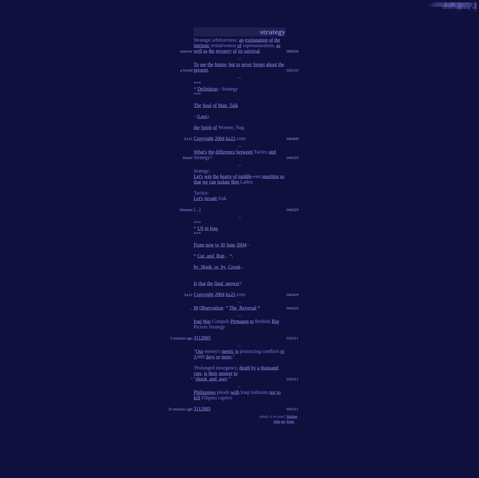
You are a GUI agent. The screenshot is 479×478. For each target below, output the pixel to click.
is (237, 351)
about (271, 64)
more (226, 356)
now (210, 244)
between (244, 151)
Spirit (206, 127)
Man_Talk (228, 105)
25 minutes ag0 (180, 409)
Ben (235, 181)
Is (195, 283)
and (272, 151)
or (218, 356)
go (283, 421)
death (245, 367)
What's (200, 151)
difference (225, 151)
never (246, 64)
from (290, 421)
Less (202, 116)
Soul (207, 105)
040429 (292, 157)
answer (225, 373)
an (241, 40)
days (210, 356)
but (232, 64)
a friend (186, 70)
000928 (292, 51)
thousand (269, 367)
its (240, 51)
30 (222, 244)
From (199, 244)
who (276, 421)
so (282, 176)
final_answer (227, 283)
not (272, 392)
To (196, 64)
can (212, 181)
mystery (224, 51)
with (235, 392)
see (203, 64)
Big (275, 321)
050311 (292, 338)
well (198, 51)
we (205, 181)
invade (210, 198)
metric (227, 351)
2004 (220, 138)
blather (292, 416)
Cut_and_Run (211, 255)
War (206, 321)
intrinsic (202, 45)
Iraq (214, 228)
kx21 (188, 138)
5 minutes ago (181, 338)
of (271, 40)
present (201, 69)
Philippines (205, 392)
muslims (270, 176)
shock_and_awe (211, 378)
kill (197, 397)
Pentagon (240, 321)
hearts (226, 176)
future (220, 64)
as (278, 45)
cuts (198, 373)
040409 (292, 138)
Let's (198, 176)
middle (245, 176)
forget (259, 64)
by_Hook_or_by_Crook (217, 266)
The (197, 105)
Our (199, 351)
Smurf (188, 157)
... (190, 308)
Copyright (204, 138)
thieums (186, 209)
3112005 (202, 337)
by (253, 367)
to (238, 64)
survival (252, 51)
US (200, 228)
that (197, 181)
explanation (256, 40)
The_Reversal (243, 307)
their (212, 373)
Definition (207, 88)
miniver (186, 51)
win (207, 176)
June (230, 244)
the (277, 40)
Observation (211, 307)
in (206, 228)
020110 (292, 70)
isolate (223, 181)
